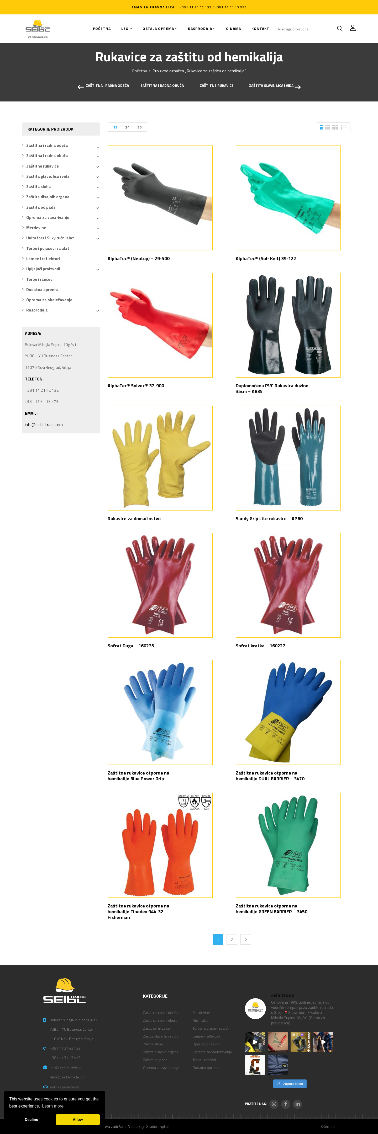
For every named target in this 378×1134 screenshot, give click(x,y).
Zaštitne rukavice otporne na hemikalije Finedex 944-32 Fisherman (138, 911)
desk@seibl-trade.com (68, 1077)
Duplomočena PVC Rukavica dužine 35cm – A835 (272, 388)
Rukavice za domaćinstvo (134, 518)
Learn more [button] (53, 1106)
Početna (139, 71)
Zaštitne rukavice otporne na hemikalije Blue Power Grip (138, 775)
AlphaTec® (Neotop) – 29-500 (139, 258)
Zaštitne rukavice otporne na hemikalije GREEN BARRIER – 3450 (271, 908)
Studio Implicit (158, 1127)
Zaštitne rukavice (217, 85)
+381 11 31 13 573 (65, 1057)
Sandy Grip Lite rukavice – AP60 (269, 518)
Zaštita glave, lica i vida (271, 85)
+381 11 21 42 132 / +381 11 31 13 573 (213, 7)
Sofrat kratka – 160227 (260, 645)
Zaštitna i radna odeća (107, 85)
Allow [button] (78, 1119)
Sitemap (328, 1127)
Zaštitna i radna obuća (162, 85)
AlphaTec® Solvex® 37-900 (136, 385)
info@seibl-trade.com (44, 425)
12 (115, 127)
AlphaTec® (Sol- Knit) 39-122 (266, 258)
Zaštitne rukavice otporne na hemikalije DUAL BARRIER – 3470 (270, 775)
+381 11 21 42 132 (65, 1048)
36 (139, 127)
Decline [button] (31, 1119)
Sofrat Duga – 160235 (131, 645)
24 (127, 127)
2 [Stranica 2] (232, 940)
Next (245, 939)
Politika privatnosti (64, 1087)
